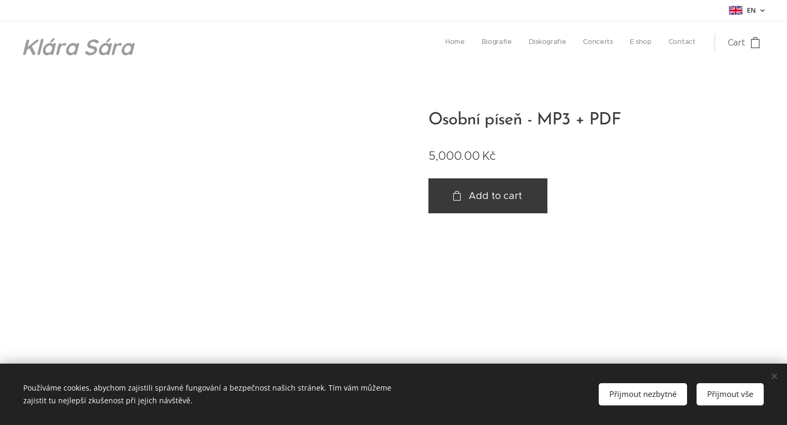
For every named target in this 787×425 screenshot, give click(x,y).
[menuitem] (613, 43)
